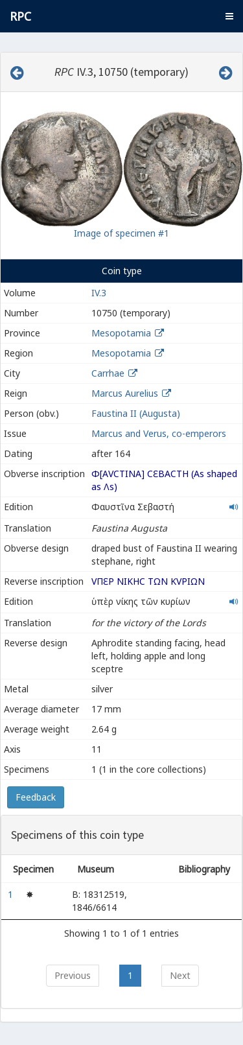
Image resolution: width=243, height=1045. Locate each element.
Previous (72, 975)
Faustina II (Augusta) (135, 413)
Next (180, 975)
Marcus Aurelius (124, 393)
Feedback (36, 797)
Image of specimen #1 (121, 233)
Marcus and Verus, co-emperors (158, 433)
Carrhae (107, 373)
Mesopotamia (121, 333)
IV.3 (98, 293)
